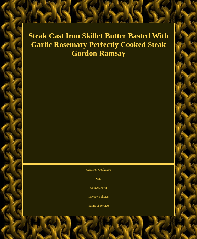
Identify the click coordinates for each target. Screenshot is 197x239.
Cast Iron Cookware (98, 169)
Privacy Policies (98, 196)
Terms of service (98, 205)
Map (98, 178)
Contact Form (98, 187)
